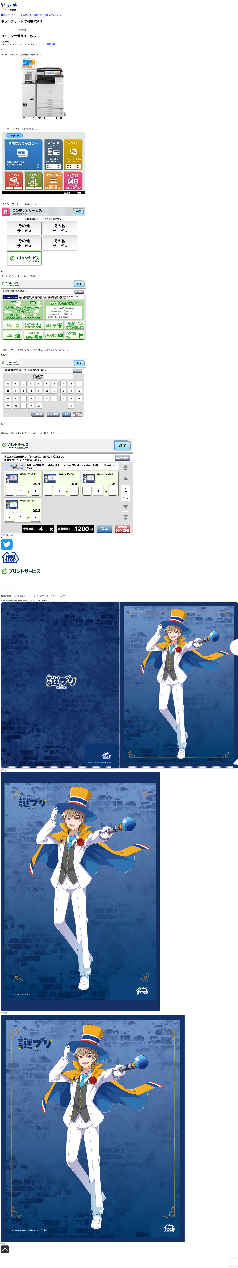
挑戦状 (4, 15)
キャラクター (14, 15)
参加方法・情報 (41, 15)
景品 (23, 15)
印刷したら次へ (9, 535)
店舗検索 (51, 44)
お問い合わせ (55, 15)
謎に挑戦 (29, 15)
